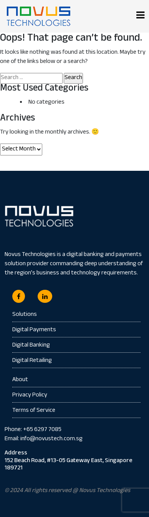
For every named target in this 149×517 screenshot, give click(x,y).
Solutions (24, 315)
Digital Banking (31, 345)
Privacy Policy (29, 395)
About (20, 380)
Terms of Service (33, 411)
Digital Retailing (32, 361)
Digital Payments (34, 330)
